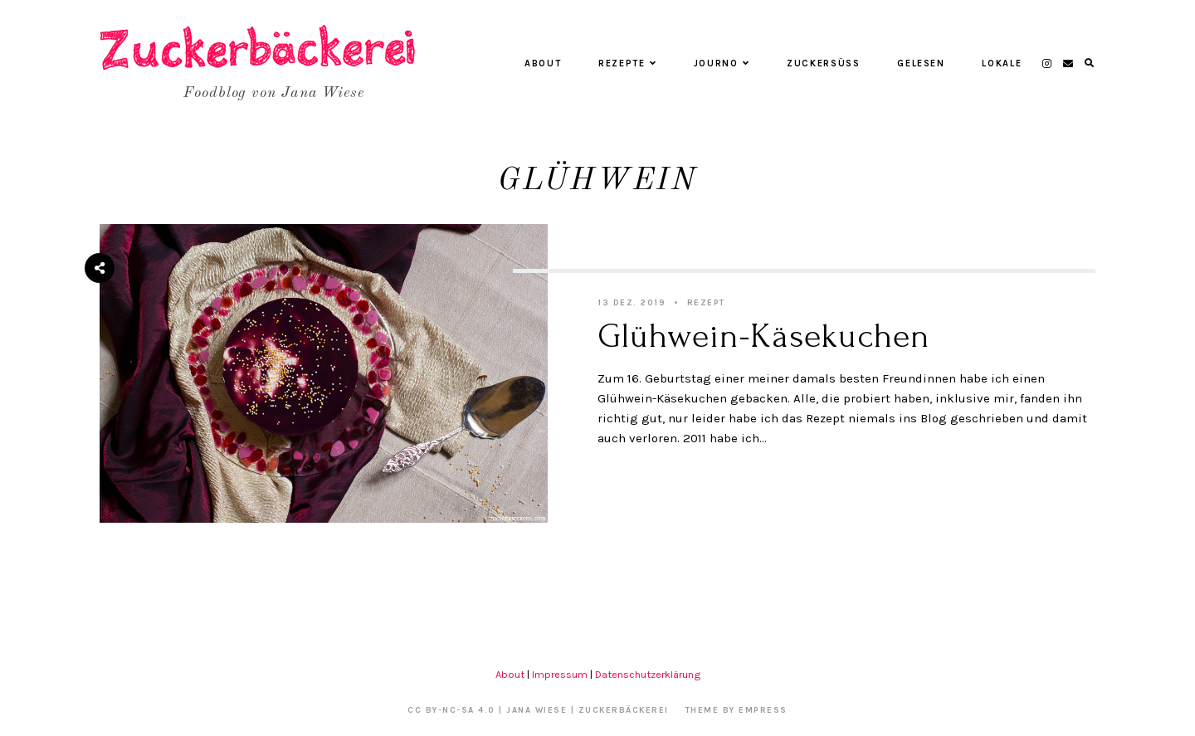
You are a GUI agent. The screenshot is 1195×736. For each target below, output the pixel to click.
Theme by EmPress (736, 710)
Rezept (706, 303)
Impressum (560, 674)
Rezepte (627, 63)
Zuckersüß (824, 63)
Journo (722, 63)
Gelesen (921, 63)
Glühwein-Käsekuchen (764, 336)
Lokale (1002, 63)
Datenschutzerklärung (647, 674)
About (542, 63)
